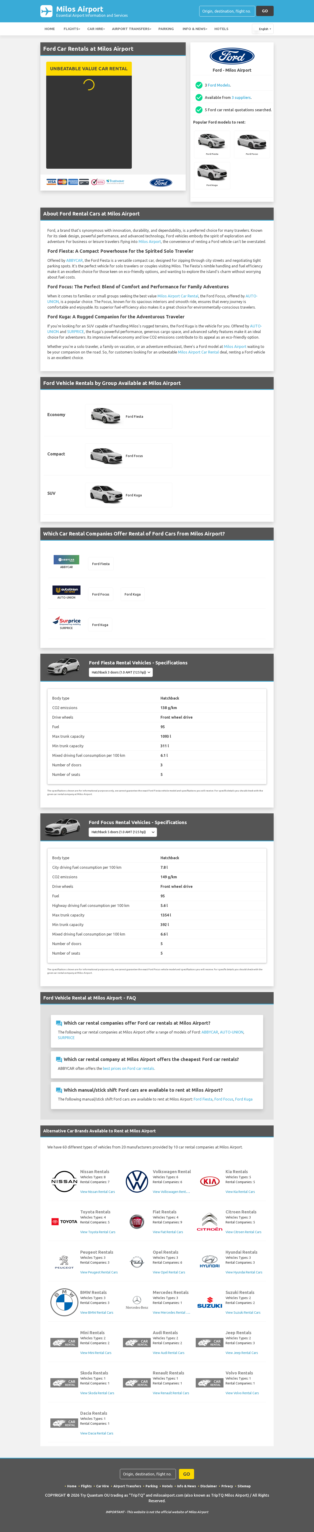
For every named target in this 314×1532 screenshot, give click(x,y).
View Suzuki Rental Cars (243, 1312)
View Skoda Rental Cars (97, 1393)
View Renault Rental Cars (171, 1393)
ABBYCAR (74, 260)
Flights (71, 29)
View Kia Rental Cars (240, 1192)
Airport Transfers (131, 29)
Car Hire (95, 29)
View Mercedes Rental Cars (173, 1312)
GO (265, 11)
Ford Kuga (244, 1099)
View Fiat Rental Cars (168, 1232)
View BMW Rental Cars (96, 1312)
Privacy (227, 1486)
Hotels (221, 29)
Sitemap (244, 1486)
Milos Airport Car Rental (177, 296)
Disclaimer (208, 1486)
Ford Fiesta (203, 1099)
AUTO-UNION (231, 1032)
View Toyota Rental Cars (97, 1232)
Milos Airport (92, 11)
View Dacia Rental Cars (96, 1433)
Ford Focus (223, 1099)
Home (50, 29)
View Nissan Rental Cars (97, 1192)
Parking (166, 29)
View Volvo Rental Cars (242, 1393)
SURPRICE (75, 332)
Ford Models (219, 85)
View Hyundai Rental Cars (244, 1272)
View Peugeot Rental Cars (99, 1272)
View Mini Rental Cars (96, 1353)
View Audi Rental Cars (169, 1353)
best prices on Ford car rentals (128, 1068)
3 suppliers (241, 97)
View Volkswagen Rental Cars (174, 1192)
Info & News (194, 29)
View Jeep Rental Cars (242, 1353)
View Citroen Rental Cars (244, 1232)
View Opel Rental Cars (169, 1272)
